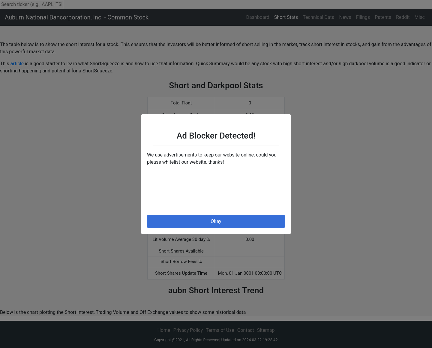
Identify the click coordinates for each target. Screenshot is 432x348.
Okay (216, 221)
